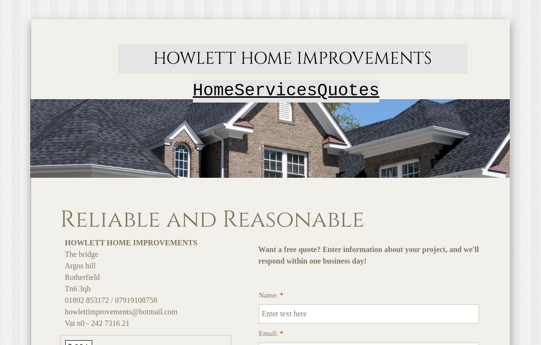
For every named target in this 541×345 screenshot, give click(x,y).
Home (213, 91)
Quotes (348, 91)
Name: (271, 295)
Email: (271, 333)
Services (275, 91)
